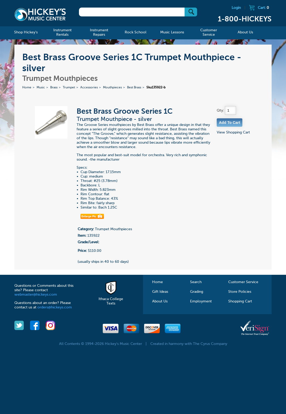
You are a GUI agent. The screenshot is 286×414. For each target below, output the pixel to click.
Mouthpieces (112, 87)
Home (26, 87)
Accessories (89, 87)
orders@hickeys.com (54, 307)
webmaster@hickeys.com (35, 294)
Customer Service (243, 282)
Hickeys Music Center (40, 14)
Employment (201, 301)
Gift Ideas (160, 292)
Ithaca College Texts (111, 299)
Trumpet (69, 87)
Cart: (263, 8)
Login (236, 8)
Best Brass (134, 87)
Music (41, 87)
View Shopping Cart (233, 132)
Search (196, 282)
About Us (160, 301)
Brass (54, 87)
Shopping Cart (240, 301)
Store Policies (239, 292)
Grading (196, 292)
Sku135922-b (155, 87)
